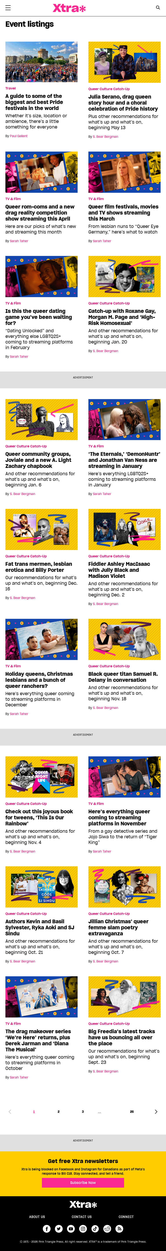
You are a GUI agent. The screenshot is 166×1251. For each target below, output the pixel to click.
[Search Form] (158, 8)
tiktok (95, 1229)
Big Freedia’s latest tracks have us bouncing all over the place (121, 1037)
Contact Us (82, 1217)
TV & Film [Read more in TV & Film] (13, 199)
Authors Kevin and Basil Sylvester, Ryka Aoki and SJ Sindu (39, 928)
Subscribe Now (83, 1182)
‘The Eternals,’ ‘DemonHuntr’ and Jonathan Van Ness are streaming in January (124, 460)
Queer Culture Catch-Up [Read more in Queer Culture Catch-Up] (109, 89)
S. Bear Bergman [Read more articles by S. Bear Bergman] (105, 137)
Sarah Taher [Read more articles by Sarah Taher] (19, 241)
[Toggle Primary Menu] (8, 8)
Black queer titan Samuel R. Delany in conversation (123, 677)
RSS (119, 1229)
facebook (47, 1229)
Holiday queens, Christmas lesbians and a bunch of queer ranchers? (39, 680)
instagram (83, 1229)
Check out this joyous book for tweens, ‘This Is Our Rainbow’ (39, 818)
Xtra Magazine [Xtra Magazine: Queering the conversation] (69, 8)
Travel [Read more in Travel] (10, 88)
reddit (107, 1229)
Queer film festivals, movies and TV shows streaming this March (123, 213)
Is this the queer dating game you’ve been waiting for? (38, 317)
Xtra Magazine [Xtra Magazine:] (83, 1204)
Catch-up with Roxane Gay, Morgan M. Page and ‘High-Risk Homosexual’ (122, 317)
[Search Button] (158, 7)
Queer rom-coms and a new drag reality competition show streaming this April (40, 213)
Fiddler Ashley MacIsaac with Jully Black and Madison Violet (119, 570)
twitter (59, 1229)
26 (132, 1112)
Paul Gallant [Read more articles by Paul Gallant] (18, 136)
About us (37, 1217)
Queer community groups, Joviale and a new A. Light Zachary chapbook (38, 460)
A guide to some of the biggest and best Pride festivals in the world (34, 102)
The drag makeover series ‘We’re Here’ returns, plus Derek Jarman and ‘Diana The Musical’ (38, 1040)
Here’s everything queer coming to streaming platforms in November (119, 818)
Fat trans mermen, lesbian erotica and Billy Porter (38, 567)
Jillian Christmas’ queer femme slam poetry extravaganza (118, 928)
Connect (126, 1217)
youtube (71, 1229)
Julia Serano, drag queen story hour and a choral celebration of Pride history (123, 103)
